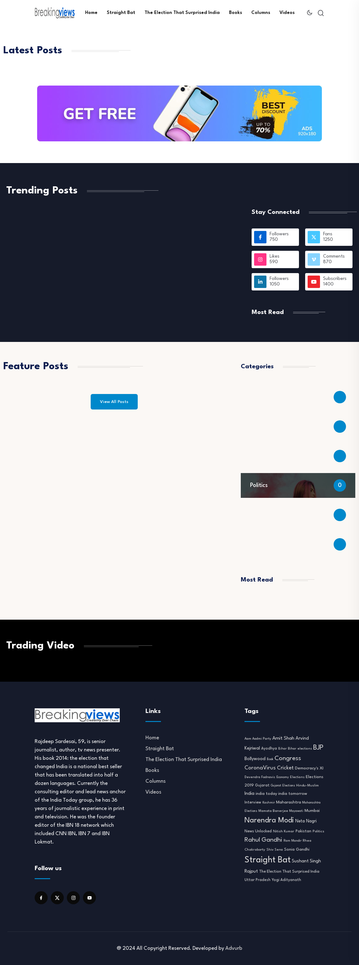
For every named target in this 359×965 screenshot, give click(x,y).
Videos (287, 13)
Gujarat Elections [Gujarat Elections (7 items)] (283, 785)
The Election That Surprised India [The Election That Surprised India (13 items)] (289, 872)
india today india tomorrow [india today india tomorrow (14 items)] (281, 794)
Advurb (233, 948)
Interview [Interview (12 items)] (252, 802)
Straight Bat (121, 13)
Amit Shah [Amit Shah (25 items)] (283, 738)
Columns (260, 13)
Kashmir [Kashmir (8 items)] (268, 802)
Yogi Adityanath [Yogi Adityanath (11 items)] (286, 880)
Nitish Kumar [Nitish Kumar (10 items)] (283, 831)
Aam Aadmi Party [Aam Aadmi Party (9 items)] (257, 739)
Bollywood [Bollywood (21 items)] (255, 759)
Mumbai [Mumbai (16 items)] (312, 811)
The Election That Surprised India (182, 13)
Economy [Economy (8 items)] (282, 777)
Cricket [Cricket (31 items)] (285, 768)
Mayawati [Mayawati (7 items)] (296, 811)
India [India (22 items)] (249, 793)
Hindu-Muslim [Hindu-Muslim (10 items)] (307, 785)
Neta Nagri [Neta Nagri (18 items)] (306, 821)
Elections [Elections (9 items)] (297, 777)
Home (91, 13)
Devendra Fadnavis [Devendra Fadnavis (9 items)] (259, 777)
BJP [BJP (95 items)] (318, 747)
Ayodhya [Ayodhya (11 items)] (269, 748)
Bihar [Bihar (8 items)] (282, 748)
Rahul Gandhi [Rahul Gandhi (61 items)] (263, 840)
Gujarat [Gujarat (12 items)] (262, 785)
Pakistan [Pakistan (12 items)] (303, 831)
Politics (259, 485)
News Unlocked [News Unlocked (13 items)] (258, 831)
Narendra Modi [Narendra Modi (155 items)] (269, 820)
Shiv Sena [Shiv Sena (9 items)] (274, 850)
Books (235, 13)
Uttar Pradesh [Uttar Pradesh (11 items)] (257, 880)
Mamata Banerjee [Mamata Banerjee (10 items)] (273, 811)
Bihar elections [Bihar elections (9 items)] (300, 748)
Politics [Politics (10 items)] (318, 831)
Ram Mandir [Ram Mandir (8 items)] (292, 840)
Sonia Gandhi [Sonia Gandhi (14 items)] (296, 850)
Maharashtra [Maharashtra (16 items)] (288, 802)
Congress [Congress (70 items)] (288, 758)
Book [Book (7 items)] (270, 759)
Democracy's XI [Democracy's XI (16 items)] (309, 768)
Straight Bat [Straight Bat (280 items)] (267, 860)
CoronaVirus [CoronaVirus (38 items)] (260, 768)
